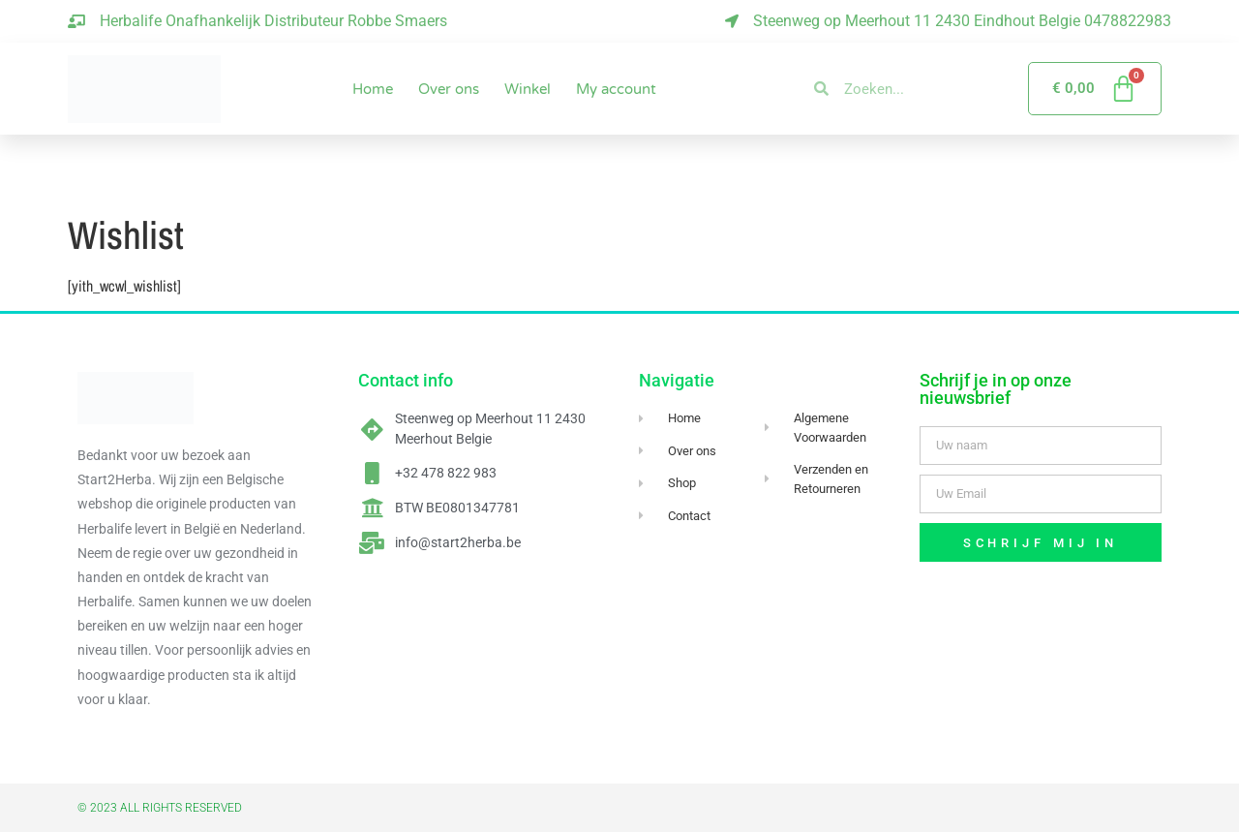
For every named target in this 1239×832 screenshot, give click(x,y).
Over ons (448, 89)
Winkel (527, 89)
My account (616, 89)
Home (372, 89)
